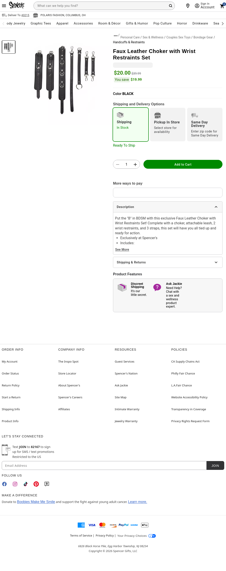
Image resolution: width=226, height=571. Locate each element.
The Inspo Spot (68, 361)
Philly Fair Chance (183, 373)
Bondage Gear (203, 37)
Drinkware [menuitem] (200, 23)
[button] (64, 79)
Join (215, 465)
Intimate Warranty (127, 409)
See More (122, 249)
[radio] (130, 124)
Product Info (10, 421)
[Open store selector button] (59, 15)
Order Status (10, 373)
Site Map (120, 397)
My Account (9, 361)
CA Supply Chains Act (185, 361)
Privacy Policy (105, 535)
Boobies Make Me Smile (36, 502)
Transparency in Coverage (188, 409)
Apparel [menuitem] (62, 23)
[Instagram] (15, 484)
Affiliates (64, 409)
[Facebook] (4, 484)
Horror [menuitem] (182, 23)
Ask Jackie (121, 385)
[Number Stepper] (126, 164)
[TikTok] (25, 484)
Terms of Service (81, 535)
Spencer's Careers (70, 397)
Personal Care (130, 37)
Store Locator (67, 373)
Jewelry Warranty (126, 421)
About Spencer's (69, 385)
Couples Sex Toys (178, 37)
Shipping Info (11, 409)
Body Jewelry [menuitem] (14, 23)
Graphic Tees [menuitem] (41, 23)
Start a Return (11, 397)
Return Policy (10, 385)
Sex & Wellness (153, 37)
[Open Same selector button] (15, 15)
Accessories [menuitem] (83, 23)
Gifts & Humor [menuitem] (137, 23)
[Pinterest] (36, 484)
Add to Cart (182, 164)
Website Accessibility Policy (189, 397)
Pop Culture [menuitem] (162, 23)
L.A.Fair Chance (181, 385)
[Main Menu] (4, 6)
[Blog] (46, 484)
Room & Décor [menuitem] (109, 23)
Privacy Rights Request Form (190, 421)
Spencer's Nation (126, 373)
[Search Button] (171, 6)
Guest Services (124, 361)
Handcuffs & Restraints (129, 42)
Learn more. (137, 502)
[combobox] (104, 6)
